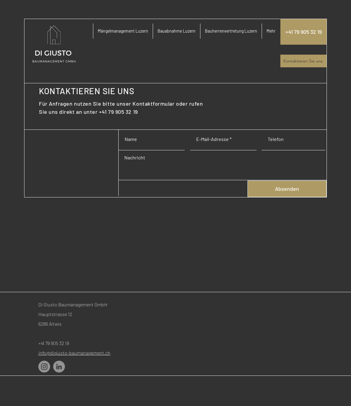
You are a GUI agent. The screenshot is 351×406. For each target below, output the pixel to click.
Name (131, 139)
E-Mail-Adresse (212, 139)
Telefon (276, 139)
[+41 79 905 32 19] (303, 32)
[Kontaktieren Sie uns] (303, 61)
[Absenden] (287, 189)
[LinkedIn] (59, 366)
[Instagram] (44, 366)
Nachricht (134, 157)
